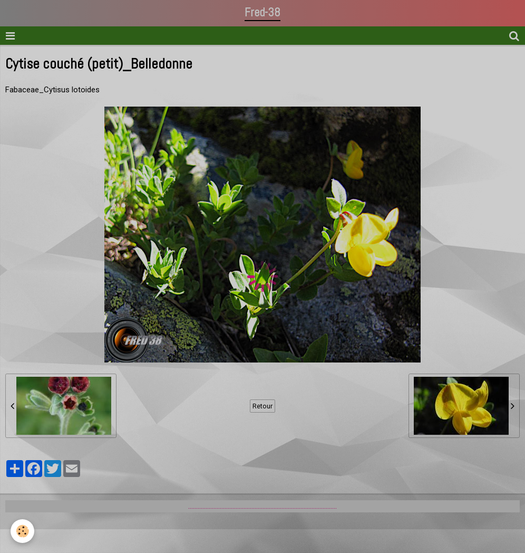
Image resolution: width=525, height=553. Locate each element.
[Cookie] (22, 531)
